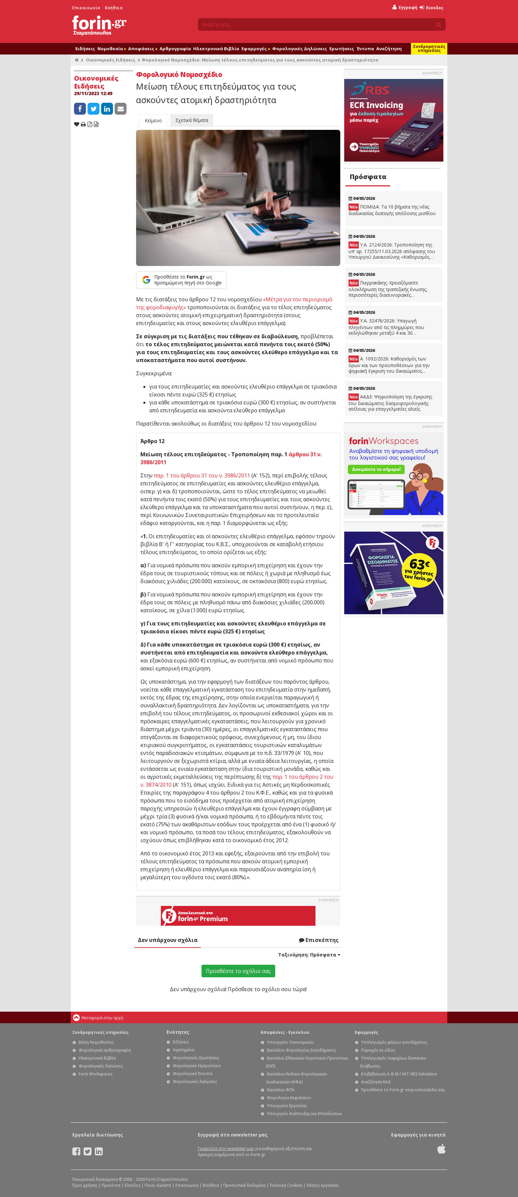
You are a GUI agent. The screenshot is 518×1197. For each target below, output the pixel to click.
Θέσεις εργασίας (323, 1185)
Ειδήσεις (85, 49)
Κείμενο (153, 120)
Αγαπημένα (183, 1050)
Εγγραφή (404, 7)
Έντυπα (365, 49)
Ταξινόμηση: (309, 955)
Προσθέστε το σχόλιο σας (238, 971)
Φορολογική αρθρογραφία (105, 1050)
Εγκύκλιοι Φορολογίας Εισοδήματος (301, 1050)
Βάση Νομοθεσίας (96, 1042)
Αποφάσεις (142, 49)
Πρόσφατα (368, 176)
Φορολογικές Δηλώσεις (299, 49)
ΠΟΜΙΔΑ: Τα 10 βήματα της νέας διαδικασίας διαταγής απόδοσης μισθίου (392, 210)
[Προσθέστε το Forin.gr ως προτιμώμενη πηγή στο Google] (181, 279)
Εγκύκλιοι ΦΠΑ (281, 1090)
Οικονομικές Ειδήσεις (110, 60)
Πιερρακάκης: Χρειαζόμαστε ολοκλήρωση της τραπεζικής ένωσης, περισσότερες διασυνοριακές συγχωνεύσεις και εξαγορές (388, 289)
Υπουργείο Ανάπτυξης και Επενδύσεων (304, 1113)
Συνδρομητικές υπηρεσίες (429, 48)
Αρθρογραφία (175, 49)
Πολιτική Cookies (286, 1185)
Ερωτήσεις (341, 49)
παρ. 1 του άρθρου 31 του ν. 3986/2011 (202, 475)
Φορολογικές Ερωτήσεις (196, 1058)
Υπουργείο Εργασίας (287, 1105)
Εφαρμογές (255, 49)
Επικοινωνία (86, 8)
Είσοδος (431, 8)
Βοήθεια (114, 8)
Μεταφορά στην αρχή (102, 1018)
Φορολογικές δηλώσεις (101, 1066)
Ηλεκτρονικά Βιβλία (216, 49)
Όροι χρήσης (84, 1185)
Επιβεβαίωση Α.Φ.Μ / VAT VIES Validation (399, 1074)
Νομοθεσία (111, 49)
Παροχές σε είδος (378, 1050)
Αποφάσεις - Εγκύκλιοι (285, 1032)
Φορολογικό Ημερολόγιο (197, 1065)
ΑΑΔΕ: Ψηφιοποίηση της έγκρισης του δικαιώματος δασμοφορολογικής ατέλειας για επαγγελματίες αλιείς (390, 402)
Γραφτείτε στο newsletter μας (226, 1148)
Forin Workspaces (95, 1074)
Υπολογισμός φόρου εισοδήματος (394, 1042)
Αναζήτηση (389, 49)
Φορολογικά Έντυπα (192, 1073)
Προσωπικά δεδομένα (244, 1185)
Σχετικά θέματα (191, 120)
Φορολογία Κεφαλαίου (289, 1098)
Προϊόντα (111, 1185)
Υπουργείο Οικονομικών (290, 1042)
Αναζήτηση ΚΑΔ (376, 1082)
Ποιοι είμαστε (158, 1185)
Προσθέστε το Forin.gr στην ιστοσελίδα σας (403, 1090)
